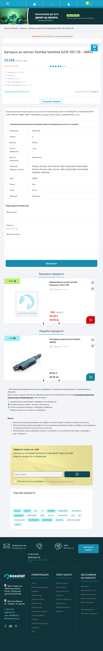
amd (72, 515)
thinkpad (51, 511)
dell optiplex (76, 511)
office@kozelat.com (19, 548)
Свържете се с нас (88, 590)
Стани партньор (87, 602)
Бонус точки (61, 603)
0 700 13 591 (33, 554)
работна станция (73, 520)
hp (42, 511)
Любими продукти (63, 599)
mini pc (51, 515)
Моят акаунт (61, 587)
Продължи (51, 263)
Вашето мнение (13, 234)
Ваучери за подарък (89, 613)
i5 (79, 515)
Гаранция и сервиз (39, 611)
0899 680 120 (34, 557)
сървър (18, 524)
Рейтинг (10, 225)
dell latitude (47, 520)
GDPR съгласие (62, 583)
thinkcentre (63, 511)
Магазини (85, 586)
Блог (33, 631)
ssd (42, 515)
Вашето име (12, 212)
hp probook (62, 515)
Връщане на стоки (88, 594)
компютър (19, 515)
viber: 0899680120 (11, 615)
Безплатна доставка (40, 587)
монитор (59, 520)
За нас (34, 583)
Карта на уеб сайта (88, 598)
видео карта (31, 515)
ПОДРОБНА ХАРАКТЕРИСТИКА (16, 92)
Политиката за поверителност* (60, 481)
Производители (87, 609)
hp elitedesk (33, 520)
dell (35, 511)
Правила (35, 591)
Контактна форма (88, 548)
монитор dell (20, 520)
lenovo (17, 511)
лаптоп (27, 511)
